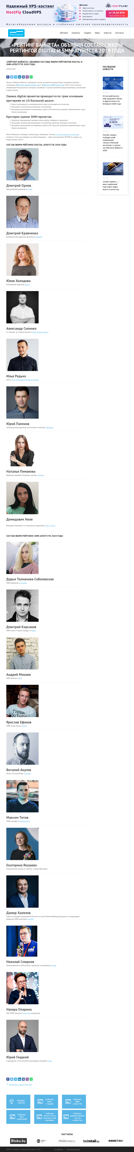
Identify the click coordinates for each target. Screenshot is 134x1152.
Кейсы (97, 33)
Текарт (40, 475)
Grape (49, 1061)
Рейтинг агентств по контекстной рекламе (46, 1116)
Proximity (27, 773)
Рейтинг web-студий (45, 1101)
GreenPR (30, 919)
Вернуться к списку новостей (20, 1084)
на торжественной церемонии (67, 134)
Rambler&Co (25, 821)
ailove (27, 284)
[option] (18, 1141)
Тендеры (87, 33)
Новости (107, 33)
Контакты (119, 33)
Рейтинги (64, 33)
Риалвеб (38, 237)
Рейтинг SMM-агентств (73, 1101)
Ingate (29, 189)
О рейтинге (58, 1149)
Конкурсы (76, 33)
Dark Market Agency (40, 332)
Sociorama (26, 1013)
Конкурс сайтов (17, 1101)
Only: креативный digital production (25, 380)
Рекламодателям (73, 1149)
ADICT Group (50, 525)
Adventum (49, 427)
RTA (20, 678)
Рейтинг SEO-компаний (18, 1116)
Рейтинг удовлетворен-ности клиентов (74, 1116)
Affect (33, 630)
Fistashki (23, 583)
